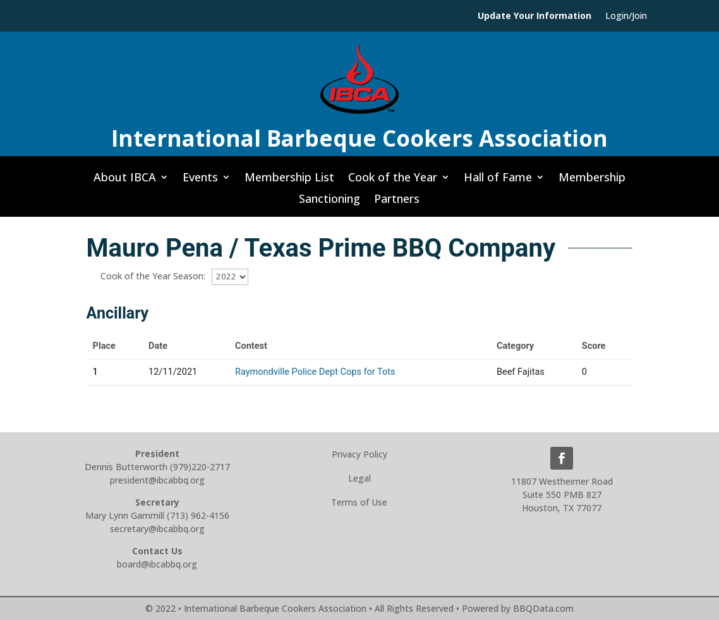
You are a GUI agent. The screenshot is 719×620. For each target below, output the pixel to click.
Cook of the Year (392, 181)
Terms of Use (359, 502)
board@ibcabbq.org (157, 564)
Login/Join (626, 16)
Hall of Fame (498, 181)
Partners (397, 202)
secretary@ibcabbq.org (157, 529)
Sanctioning (329, 202)
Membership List (289, 181)
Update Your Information (534, 16)
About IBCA (125, 181)
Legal (359, 478)
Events (200, 181)
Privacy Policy (359, 454)
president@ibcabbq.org (157, 480)
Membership (592, 181)
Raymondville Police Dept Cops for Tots (315, 372)
